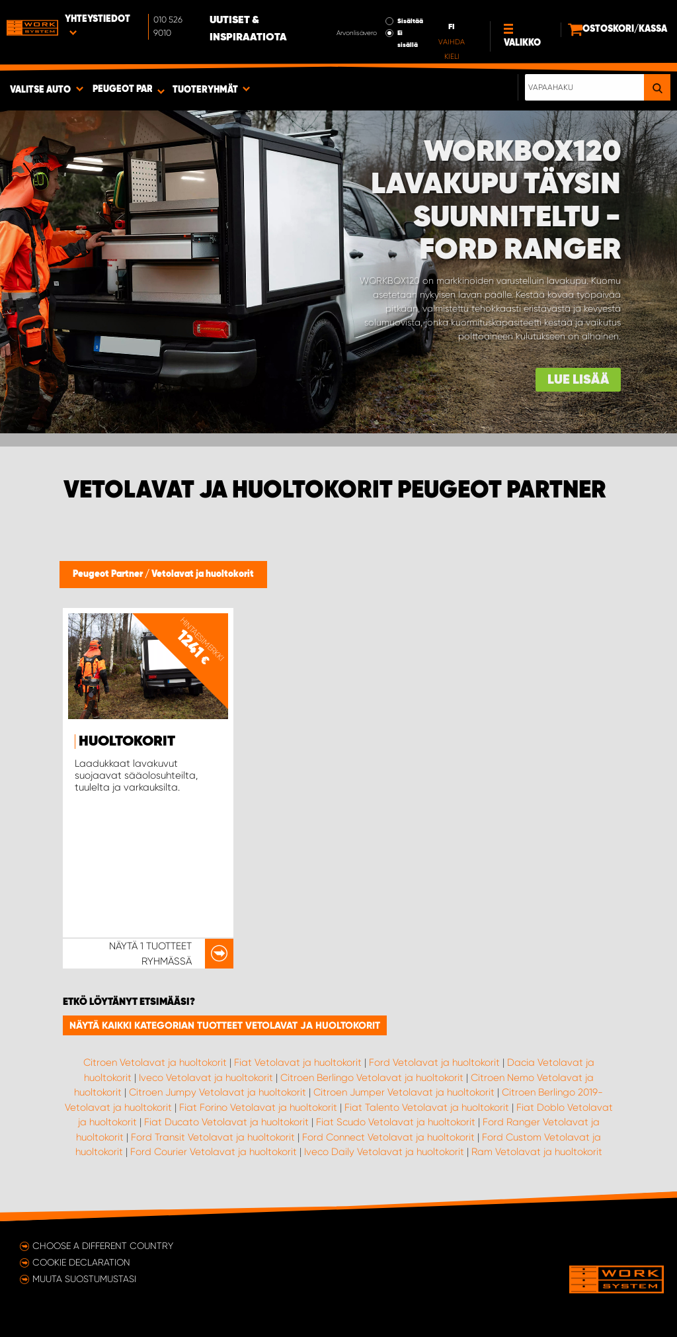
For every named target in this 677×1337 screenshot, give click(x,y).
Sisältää (410, 21)
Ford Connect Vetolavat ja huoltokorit (388, 1137)
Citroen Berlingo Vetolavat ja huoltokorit (371, 1078)
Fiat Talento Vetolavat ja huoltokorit (426, 1107)
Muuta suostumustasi (84, 1278)
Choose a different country (102, 1245)
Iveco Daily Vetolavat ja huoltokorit (384, 1152)
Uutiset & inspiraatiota (248, 29)
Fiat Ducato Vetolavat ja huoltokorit (226, 1122)
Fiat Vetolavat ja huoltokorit (298, 1062)
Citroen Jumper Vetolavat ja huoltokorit (404, 1092)
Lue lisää (578, 380)
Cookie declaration (81, 1262)
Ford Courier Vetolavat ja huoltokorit (213, 1152)
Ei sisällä (407, 39)
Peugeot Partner (109, 574)
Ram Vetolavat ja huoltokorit (536, 1152)
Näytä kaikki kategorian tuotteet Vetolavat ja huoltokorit (224, 1025)
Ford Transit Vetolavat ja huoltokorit (213, 1137)
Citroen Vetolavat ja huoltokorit (155, 1062)
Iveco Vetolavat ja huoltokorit (206, 1078)
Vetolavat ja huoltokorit (202, 574)
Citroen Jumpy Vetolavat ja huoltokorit (217, 1092)
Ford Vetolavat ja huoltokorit (434, 1062)
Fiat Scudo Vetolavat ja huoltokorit (395, 1122)
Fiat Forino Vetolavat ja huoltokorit (258, 1107)
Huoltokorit (127, 741)
